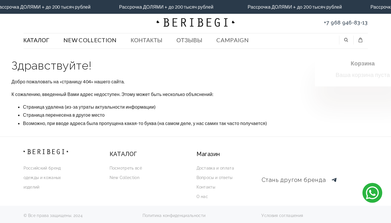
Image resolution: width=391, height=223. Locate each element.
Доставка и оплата (215, 168)
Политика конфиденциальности (174, 215)
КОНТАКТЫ (146, 39)
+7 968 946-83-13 (345, 23)
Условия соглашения (282, 215)
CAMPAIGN (232, 39)
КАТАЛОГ (37, 39)
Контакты (206, 187)
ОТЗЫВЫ (189, 39)
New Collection (124, 177)
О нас (202, 196)
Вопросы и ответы (215, 177)
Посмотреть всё (126, 168)
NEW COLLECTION (89, 39)
